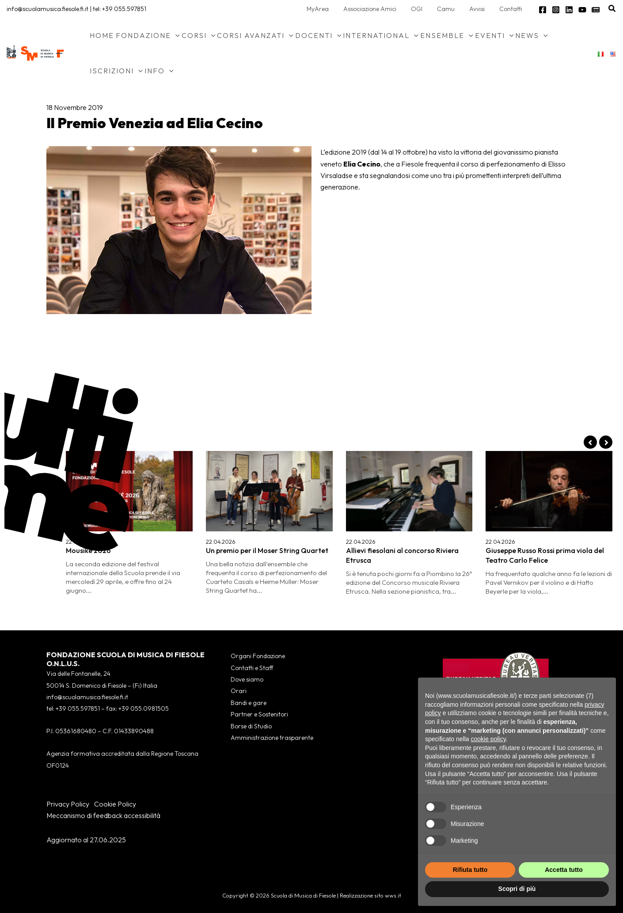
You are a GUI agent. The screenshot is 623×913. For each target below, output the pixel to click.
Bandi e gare (248, 703)
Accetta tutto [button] (564, 869)
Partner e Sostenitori (259, 714)
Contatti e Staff (252, 668)
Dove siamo (247, 679)
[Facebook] (543, 10)
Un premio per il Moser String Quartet (267, 550)
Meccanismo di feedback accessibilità (103, 815)
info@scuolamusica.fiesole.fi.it (47, 9)
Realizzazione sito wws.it (370, 895)
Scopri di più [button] (517, 888)
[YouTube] (582, 10)
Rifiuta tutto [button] (470, 869)
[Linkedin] (569, 10)
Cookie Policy (115, 803)
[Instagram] (556, 10)
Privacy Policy (67, 803)
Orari (239, 691)
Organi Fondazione (258, 656)
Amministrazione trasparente (272, 738)
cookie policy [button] (488, 739)
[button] (612, 9)
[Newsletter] (596, 10)
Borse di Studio (251, 726)
